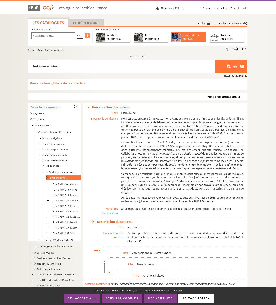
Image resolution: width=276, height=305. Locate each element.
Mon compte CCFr (173, 8)
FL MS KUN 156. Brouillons (59, 239)
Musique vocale (53, 165)
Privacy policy (196, 298)
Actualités (222, 8)
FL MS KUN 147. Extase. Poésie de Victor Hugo (66, 206)
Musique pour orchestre (57, 149)
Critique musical (45, 252)
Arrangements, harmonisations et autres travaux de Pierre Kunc (58, 246)
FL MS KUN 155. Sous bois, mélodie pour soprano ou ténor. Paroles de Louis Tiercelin (66, 233)
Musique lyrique (53, 138)
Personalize (160, 298)
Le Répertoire (86, 22)
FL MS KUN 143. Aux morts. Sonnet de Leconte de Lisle (66, 189)
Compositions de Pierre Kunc (56, 132)
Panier (204, 23)
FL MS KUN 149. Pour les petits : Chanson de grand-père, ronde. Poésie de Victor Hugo (66, 211)
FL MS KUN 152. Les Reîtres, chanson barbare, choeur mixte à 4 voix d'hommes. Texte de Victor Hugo (66, 227)
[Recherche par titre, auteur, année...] (53, 35)
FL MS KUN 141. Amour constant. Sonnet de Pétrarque (66, 184)
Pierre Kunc (38, 119)
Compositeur (43, 125)
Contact (235, 8)
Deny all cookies (122, 298)
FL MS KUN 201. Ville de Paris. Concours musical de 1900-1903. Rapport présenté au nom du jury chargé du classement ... (57, 280)
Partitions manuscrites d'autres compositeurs (56, 258)
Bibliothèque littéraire (48, 269)
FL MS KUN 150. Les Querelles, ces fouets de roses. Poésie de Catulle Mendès (66, 217)
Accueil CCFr (35, 50)
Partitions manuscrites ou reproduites (63, 172)
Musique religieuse (55, 144)
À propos (207, 8)
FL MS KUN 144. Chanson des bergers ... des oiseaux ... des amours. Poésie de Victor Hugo (66, 195)
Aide (245, 8)
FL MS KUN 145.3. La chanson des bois (66, 200)
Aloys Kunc (38, 113)
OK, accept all (81, 298)
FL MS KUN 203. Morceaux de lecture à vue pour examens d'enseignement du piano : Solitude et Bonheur (57, 274)
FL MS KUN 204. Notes (48, 285)
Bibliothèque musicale (48, 263)
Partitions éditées (58, 177)
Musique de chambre (56, 160)
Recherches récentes (233, 23)
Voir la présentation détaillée (223, 96)
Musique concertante (56, 154)
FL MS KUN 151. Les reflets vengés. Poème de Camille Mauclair (66, 222)
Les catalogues (48, 22)
